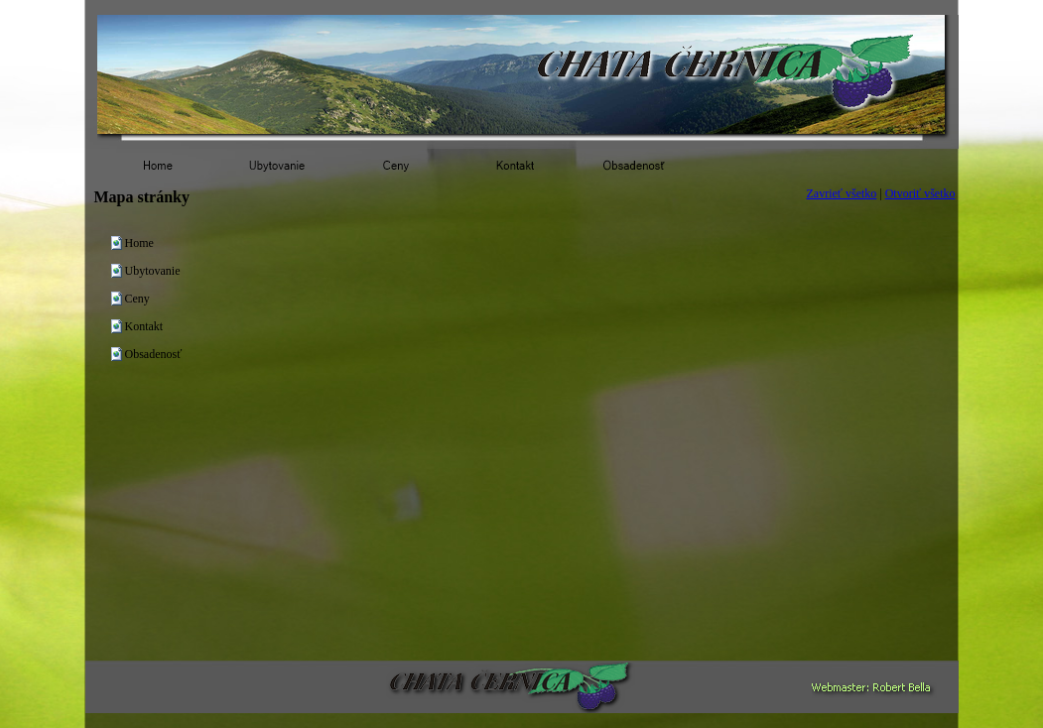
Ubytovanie (153, 271)
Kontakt (144, 326)
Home (139, 243)
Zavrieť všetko (842, 193)
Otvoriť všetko (920, 193)
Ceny (137, 298)
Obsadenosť (154, 354)
